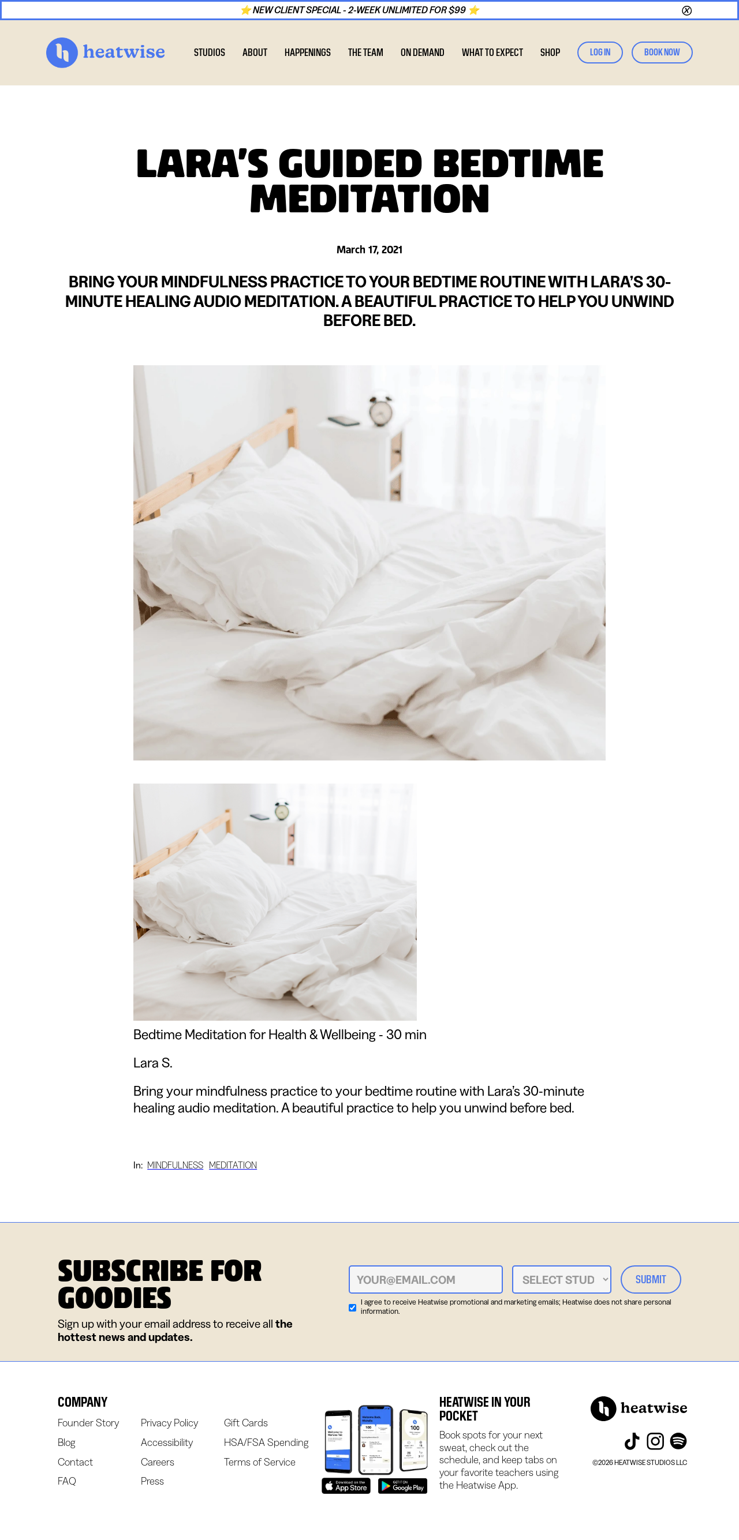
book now (662, 52)
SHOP (550, 52)
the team (365, 52)
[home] (105, 53)
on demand (423, 52)
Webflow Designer (59, 1504)
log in (600, 52)
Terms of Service (260, 1461)
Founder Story (88, 1422)
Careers (157, 1461)
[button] (255, 53)
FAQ (67, 1480)
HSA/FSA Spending (266, 1442)
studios (209, 52)
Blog (66, 1442)
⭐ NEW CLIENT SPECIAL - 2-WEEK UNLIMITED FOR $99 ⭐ (361, 10)
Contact (75, 1461)
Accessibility (167, 1442)
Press (152, 1480)
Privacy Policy (169, 1422)
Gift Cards (246, 1422)
